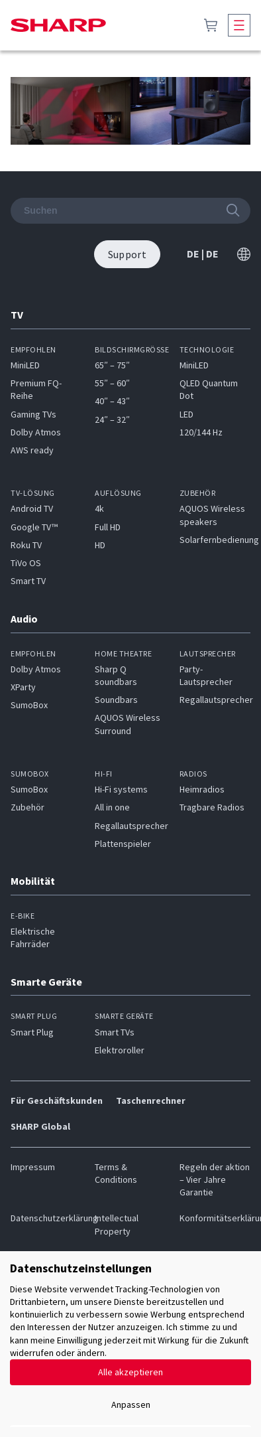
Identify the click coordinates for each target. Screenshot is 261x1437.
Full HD (108, 527)
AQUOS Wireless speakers (212, 514)
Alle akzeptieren (130, 1372)
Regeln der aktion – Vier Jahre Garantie (215, 1180)
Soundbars (116, 700)
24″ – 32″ (112, 419)
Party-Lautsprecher (206, 675)
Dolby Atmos (36, 432)
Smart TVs (114, 1032)
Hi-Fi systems (121, 789)
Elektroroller (119, 1050)
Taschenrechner (150, 1100)
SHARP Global (40, 1126)
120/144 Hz (201, 432)
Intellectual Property (116, 1224)
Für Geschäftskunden (57, 1100)
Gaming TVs (33, 414)
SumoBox (29, 705)
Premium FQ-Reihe (36, 389)
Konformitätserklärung (215, 1218)
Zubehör (27, 807)
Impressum (33, 1167)
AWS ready (32, 450)
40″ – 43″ (112, 401)
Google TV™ (34, 527)
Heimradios (202, 789)
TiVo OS (26, 563)
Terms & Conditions (116, 1173)
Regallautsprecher (216, 700)
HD (100, 545)
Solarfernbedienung (219, 540)
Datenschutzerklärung (46, 1218)
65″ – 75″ (112, 365)
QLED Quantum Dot (209, 389)
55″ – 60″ (112, 383)
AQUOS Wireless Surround (127, 724)
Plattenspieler (123, 844)
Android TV (32, 508)
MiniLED (25, 365)
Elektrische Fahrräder (33, 937)
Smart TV (28, 581)
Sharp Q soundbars (116, 675)
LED (186, 414)
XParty (23, 687)
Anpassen (130, 1404)
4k (99, 508)
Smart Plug (32, 1032)
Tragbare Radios (212, 807)
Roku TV (26, 545)
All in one (112, 807)
